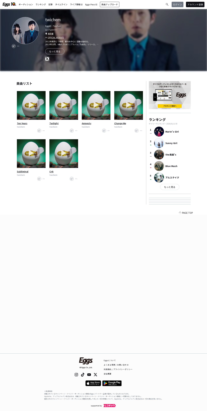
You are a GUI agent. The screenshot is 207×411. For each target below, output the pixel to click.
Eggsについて (110, 360)
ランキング (41, 4)
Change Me (120, 123)
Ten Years (22, 123)
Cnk (51, 171)
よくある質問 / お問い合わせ (116, 364)
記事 (50, 4)
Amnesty (86, 123)
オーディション (26, 4)
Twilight (54, 123)
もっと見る (169, 187)
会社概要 (107, 373)
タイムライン (61, 4)
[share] (14, 46)
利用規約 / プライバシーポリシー (118, 369)
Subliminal (22, 171)
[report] (18, 46)
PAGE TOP (186, 351)
